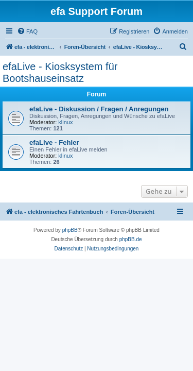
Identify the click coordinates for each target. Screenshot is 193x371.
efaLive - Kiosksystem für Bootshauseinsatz (60, 72)
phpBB (70, 230)
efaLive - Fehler (54, 142)
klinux (65, 122)
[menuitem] (27, 31)
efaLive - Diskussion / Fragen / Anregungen (99, 109)
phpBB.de (130, 239)
